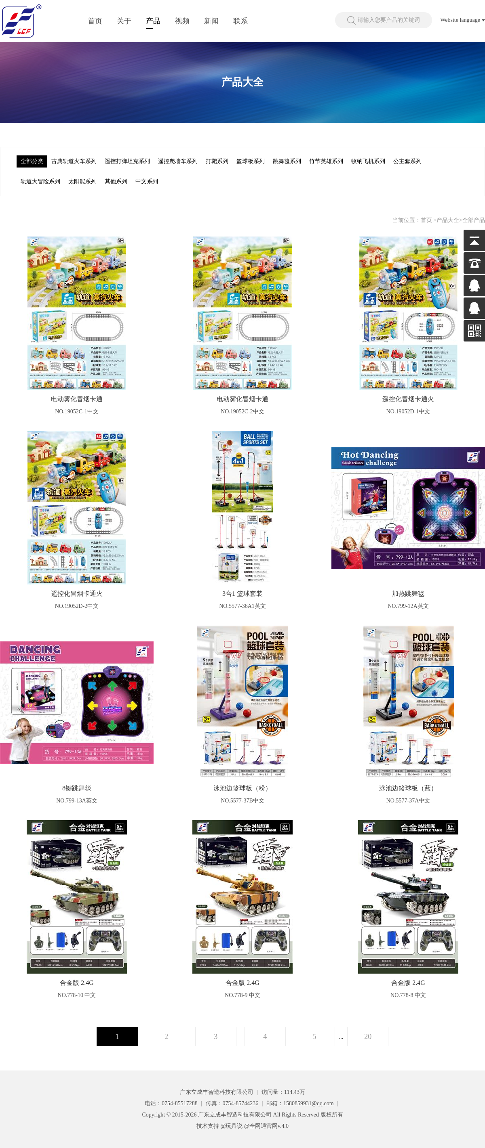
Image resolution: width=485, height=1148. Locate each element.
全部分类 (32, 161)
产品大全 (447, 220)
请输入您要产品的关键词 (389, 20)
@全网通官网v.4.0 (266, 1126)
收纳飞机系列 (368, 161)
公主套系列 (407, 161)
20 (367, 1037)
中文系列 (146, 181)
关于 (124, 21)
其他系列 (116, 181)
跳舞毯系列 (287, 161)
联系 (240, 21)
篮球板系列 (250, 161)
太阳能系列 (82, 181)
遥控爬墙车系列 (178, 161)
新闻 (211, 21)
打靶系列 (217, 161)
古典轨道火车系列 (74, 161)
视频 (182, 21)
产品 (153, 21)
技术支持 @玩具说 (219, 1126)
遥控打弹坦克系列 (127, 161)
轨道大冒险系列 (40, 181)
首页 (95, 21)
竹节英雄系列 (326, 161)
